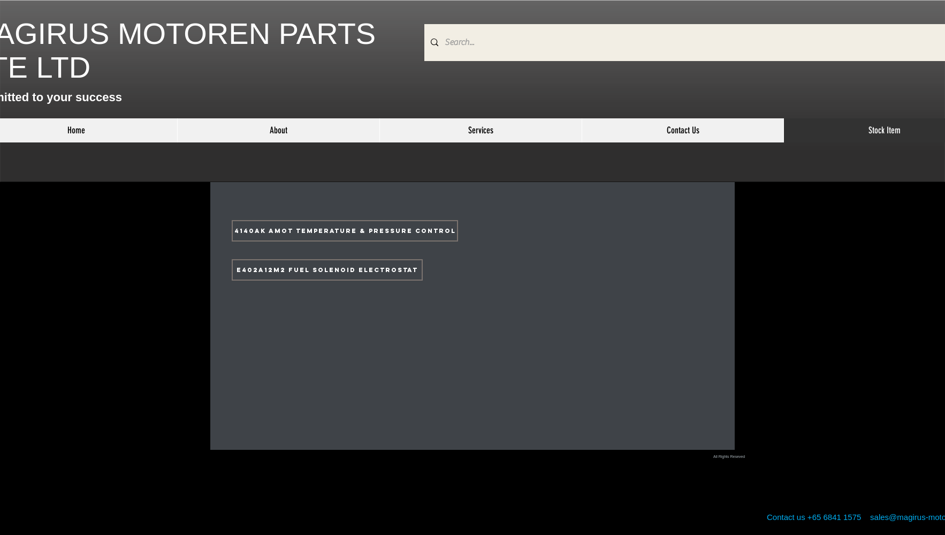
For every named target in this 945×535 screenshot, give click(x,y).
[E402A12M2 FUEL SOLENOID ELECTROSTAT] (327, 270)
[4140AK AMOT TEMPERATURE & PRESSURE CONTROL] (345, 231)
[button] (480, 130)
